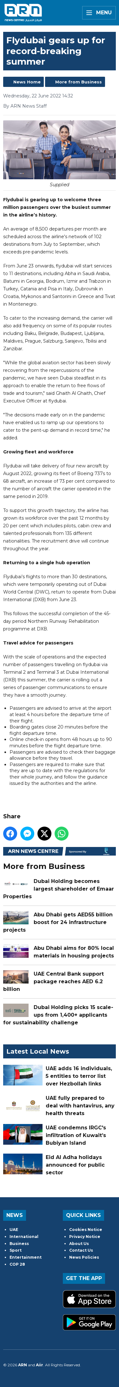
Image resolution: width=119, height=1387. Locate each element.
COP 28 (17, 1264)
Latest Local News (37, 1051)
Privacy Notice (84, 1236)
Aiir (39, 1364)
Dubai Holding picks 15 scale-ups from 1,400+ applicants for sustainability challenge (58, 1015)
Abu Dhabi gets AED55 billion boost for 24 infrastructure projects (58, 922)
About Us (79, 1243)
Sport (16, 1250)
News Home (27, 81)
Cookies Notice (85, 1229)
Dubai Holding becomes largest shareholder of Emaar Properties (58, 889)
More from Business (78, 81)
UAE (14, 1229)
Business (19, 1243)
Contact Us (81, 1250)
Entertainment (26, 1257)
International (24, 1236)
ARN (22, 1364)
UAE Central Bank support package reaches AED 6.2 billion (53, 981)
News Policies (84, 1257)
